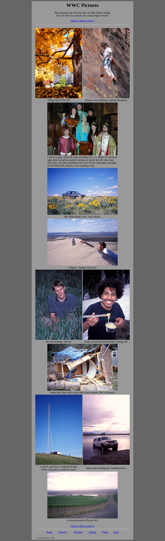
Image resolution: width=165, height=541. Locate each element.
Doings (92, 532)
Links (116, 532)
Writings (78, 532)
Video (105, 532)
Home (49, 532)
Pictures (63, 532)
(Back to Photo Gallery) (82, 20)
